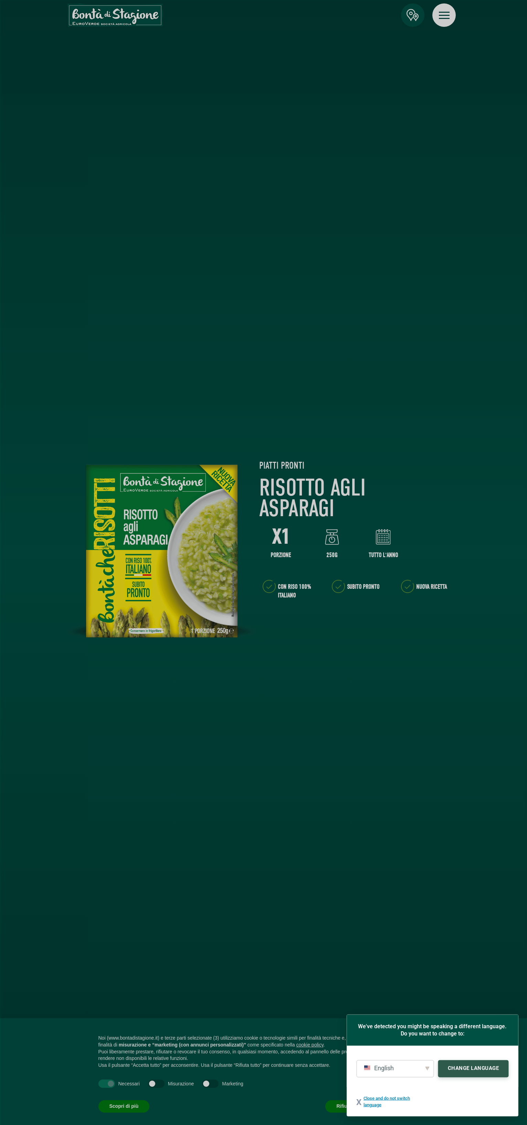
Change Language (473, 1068)
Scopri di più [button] (124, 1106)
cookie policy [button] (309, 1045)
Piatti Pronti (281, 465)
